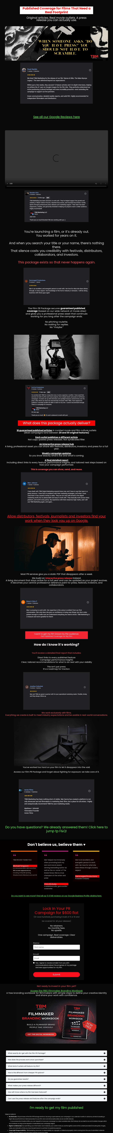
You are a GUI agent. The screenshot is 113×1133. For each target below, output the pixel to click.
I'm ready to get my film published (56, 1095)
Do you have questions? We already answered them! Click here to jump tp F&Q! (56, 816)
